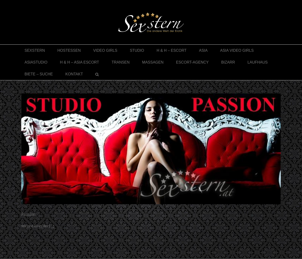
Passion (28, 214)
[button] (97, 74)
